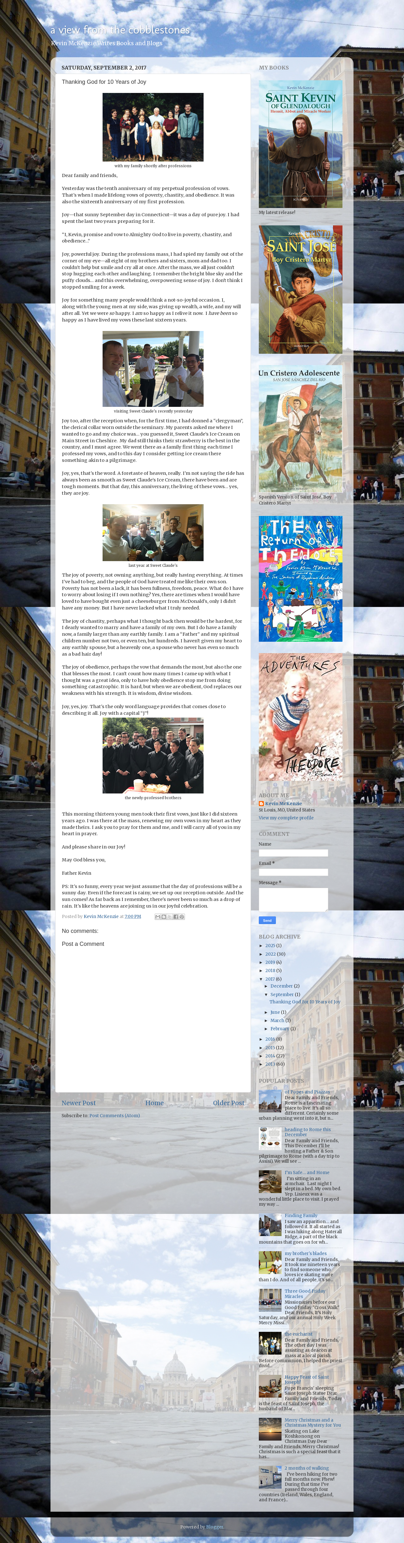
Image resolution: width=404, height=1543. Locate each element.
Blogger (214, 1527)
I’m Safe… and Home (307, 1172)
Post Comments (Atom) (114, 1115)
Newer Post (79, 1103)
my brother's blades (306, 1253)
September (282, 994)
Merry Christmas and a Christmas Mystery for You (313, 1422)
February (280, 1029)
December (282, 986)
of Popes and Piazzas (307, 1092)
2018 (270, 970)
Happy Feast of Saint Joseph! (307, 1380)
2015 (270, 1047)
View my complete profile (286, 818)
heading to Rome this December (308, 1132)
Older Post (229, 1103)
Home (155, 1103)
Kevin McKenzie (283, 803)
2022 (271, 954)
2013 (270, 1064)
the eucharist (298, 1334)
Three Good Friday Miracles (305, 1294)
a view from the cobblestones (120, 29)
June (275, 1012)
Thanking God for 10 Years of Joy (305, 1002)
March (277, 1020)
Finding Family (301, 1215)
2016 (270, 1039)
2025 (270, 945)
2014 (270, 1056)
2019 (270, 962)
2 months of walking (307, 1468)
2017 (270, 979)
